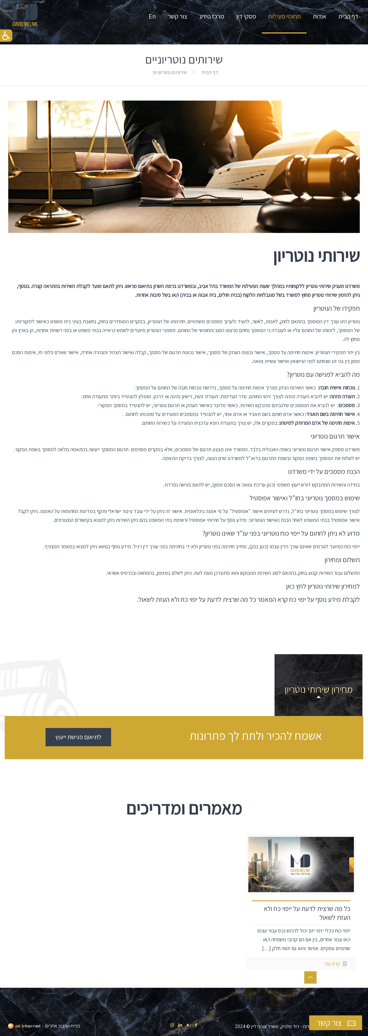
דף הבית (210, 72)
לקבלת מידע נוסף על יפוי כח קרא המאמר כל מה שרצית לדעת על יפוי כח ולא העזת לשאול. (248, 599)
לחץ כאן (296, 586)
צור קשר (337, 1023)
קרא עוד (332, 963)
